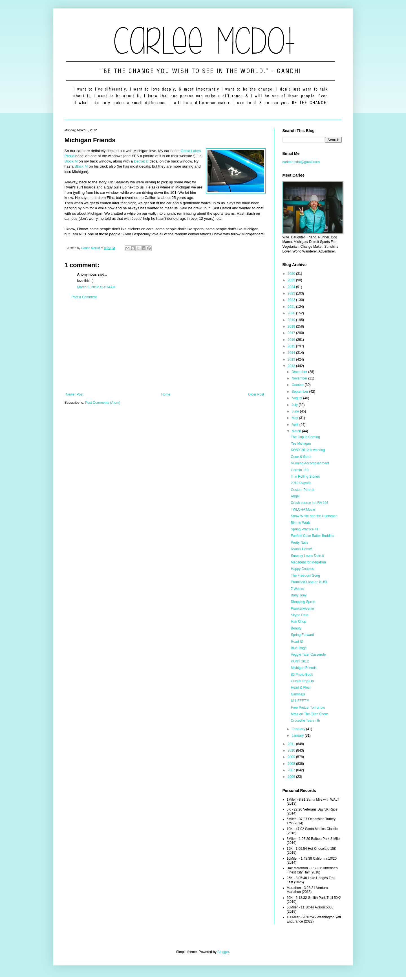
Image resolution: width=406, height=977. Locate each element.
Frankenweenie (302, 609)
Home (165, 394)
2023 (292, 293)
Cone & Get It (301, 457)
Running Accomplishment (310, 463)
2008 (292, 764)
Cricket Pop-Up (302, 681)
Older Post (256, 394)
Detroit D (141, 161)
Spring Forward (302, 635)
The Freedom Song (305, 576)
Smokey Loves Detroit (307, 556)
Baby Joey (298, 595)
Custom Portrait (302, 490)
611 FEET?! (300, 701)
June (296, 411)
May (295, 418)
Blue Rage (298, 648)
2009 (292, 757)
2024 (292, 287)
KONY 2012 (300, 661)
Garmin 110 (299, 470)
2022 (292, 300)
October (298, 385)
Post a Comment (84, 297)
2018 (292, 326)
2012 (292, 366)
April (295, 425)
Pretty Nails (299, 543)
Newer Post (74, 394)
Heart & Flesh (301, 688)
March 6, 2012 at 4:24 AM (96, 287)
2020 (292, 313)
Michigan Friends (303, 668)
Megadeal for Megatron (308, 562)
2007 (292, 770)
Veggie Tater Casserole (308, 655)
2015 (292, 346)
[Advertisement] (165, 345)
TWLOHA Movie (303, 509)
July (295, 405)
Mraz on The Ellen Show (309, 714)
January (298, 735)
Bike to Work (300, 523)
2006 (292, 777)
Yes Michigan (301, 443)
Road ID (297, 642)
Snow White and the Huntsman (314, 516)
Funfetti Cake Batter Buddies (312, 536)
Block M (71, 161)
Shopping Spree (303, 602)
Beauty (296, 628)
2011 (292, 744)
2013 (292, 359)
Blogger (223, 952)
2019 (292, 320)
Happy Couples (302, 569)
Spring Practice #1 (304, 529)
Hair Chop (298, 621)
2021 (292, 307)
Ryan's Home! (301, 549)
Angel (295, 496)
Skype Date (299, 615)
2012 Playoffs (301, 483)
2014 (292, 353)
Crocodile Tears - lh (305, 721)
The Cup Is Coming (305, 437)
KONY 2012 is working (308, 450)
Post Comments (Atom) (102, 403)
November (300, 378)
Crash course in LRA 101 (309, 503)
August (297, 398)
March (297, 431)
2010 (292, 750)
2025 (292, 280)
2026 (292, 274)
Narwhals (298, 694)
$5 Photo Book (302, 675)
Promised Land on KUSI (309, 582)
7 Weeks (297, 589)
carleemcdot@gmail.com (301, 162)
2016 (292, 340)
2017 (292, 333)
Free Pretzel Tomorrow (308, 708)
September (300, 392)
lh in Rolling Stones (305, 476)
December (300, 372)
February (299, 729)
